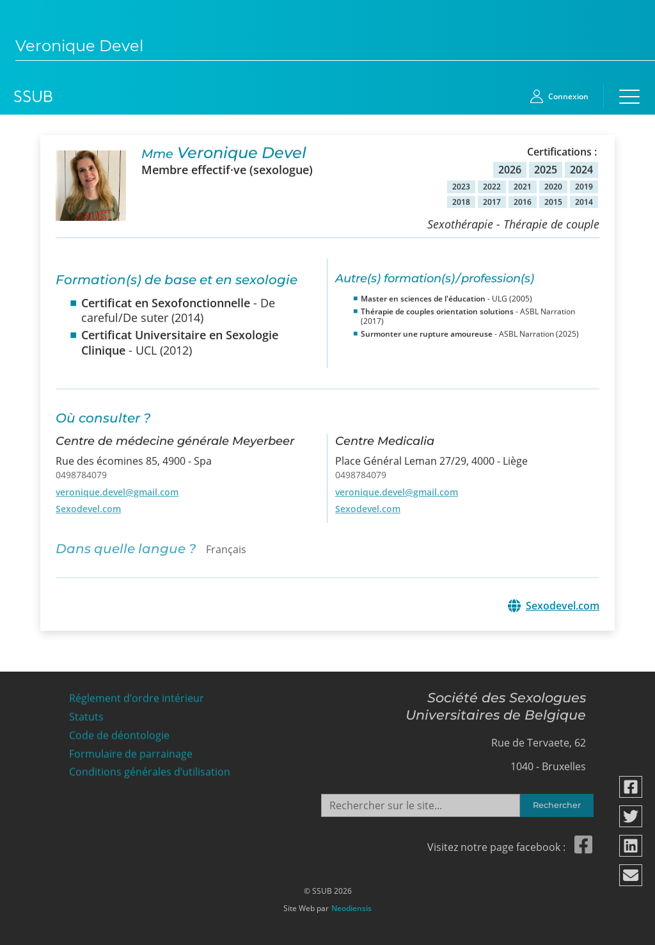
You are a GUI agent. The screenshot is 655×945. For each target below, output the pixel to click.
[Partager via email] (631, 875)
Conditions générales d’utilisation (149, 768)
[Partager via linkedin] (631, 846)
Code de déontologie (119, 731)
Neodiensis (351, 905)
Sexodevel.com (88, 504)
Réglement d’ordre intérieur (136, 694)
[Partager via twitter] (631, 816)
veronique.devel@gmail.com (117, 487)
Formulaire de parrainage (131, 749)
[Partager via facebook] (631, 787)
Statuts (86, 713)
